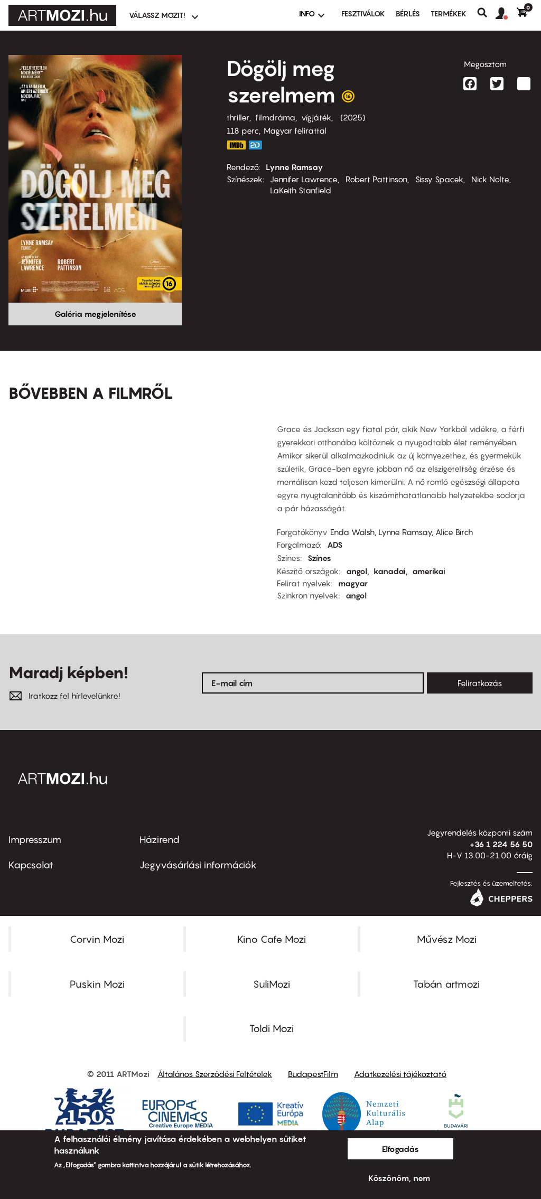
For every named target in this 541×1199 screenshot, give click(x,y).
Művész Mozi (447, 939)
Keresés (486, 12)
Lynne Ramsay (294, 167)
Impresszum (34, 839)
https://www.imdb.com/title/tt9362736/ (236, 144)
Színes (319, 558)
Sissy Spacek (439, 179)
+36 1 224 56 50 (501, 844)
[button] (506, 14)
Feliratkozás (480, 683)
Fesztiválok (363, 13)
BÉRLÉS (408, 13)
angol (356, 571)
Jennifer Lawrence (304, 179)
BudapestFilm (313, 1074)
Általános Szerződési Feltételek (214, 1074)
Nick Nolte (490, 179)
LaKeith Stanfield (300, 190)
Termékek (449, 13)
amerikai (428, 571)
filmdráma (275, 117)
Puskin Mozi (97, 984)
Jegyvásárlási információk (198, 864)
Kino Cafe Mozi (271, 939)
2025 (352, 117)
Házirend (159, 839)
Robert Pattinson (376, 179)
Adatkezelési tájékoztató (400, 1074)
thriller (238, 117)
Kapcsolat (30, 864)
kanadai (390, 571)
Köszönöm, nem (399, 1178)
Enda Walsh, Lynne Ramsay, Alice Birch (401, 532)
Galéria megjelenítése (95, 314)
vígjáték (316, 117)
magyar (353, 583)
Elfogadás (400, 1149)
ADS (334, 544)
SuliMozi (271, 984)
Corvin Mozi (97, 939)
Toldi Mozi (271, 1028)
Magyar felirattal (295, 130)
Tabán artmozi (446, 984)
